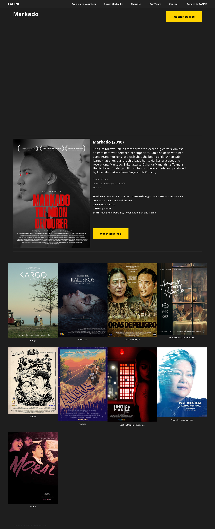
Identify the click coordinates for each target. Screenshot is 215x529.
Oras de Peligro (132, 339)
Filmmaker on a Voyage (182, 420)
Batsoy (33, 416)
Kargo (33, 340)
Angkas (82, 423)
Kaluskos (82, 339)
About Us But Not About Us (182, 337)
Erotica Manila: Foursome (132, 424)
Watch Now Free (184, 16)
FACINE (14, 4)
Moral (33, 506)
